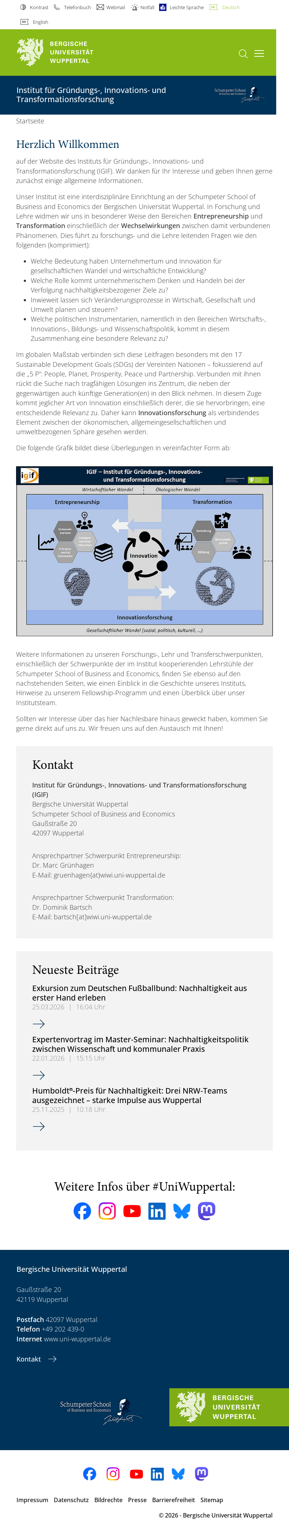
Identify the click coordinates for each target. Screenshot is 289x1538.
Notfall (147, 7)
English (40, 22)
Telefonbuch (77, 7)
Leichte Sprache (187, 7)
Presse (137, 1500)
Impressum (32, 1500)
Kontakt (29, 1359)
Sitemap (211, 1500)
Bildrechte (108, 1500)
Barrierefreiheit (173, 1500)
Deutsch (231, 7)
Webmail (115, 7)
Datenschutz (71, 1500)
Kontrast (39, 7)
